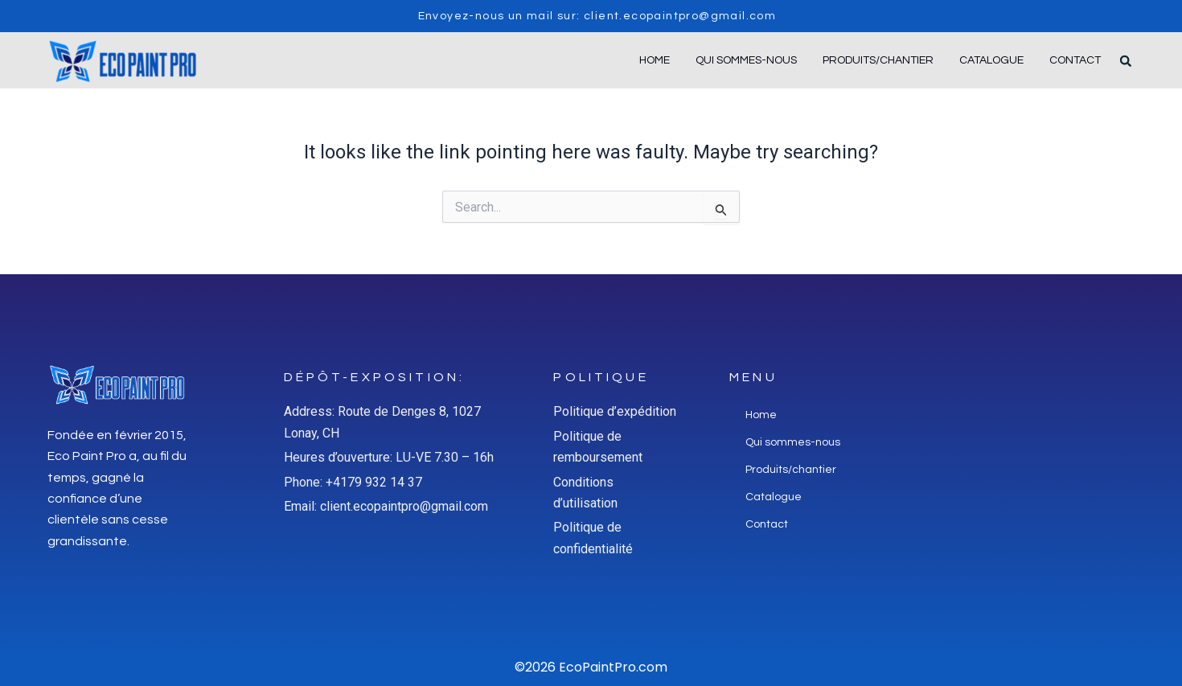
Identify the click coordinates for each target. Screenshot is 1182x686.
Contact (1075, 60)
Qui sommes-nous (746, 60)
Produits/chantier (878, 60)
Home (654, 60)
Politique (600, 377)
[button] (1126, 61)
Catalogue (991, 60)
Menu (753, 377)
